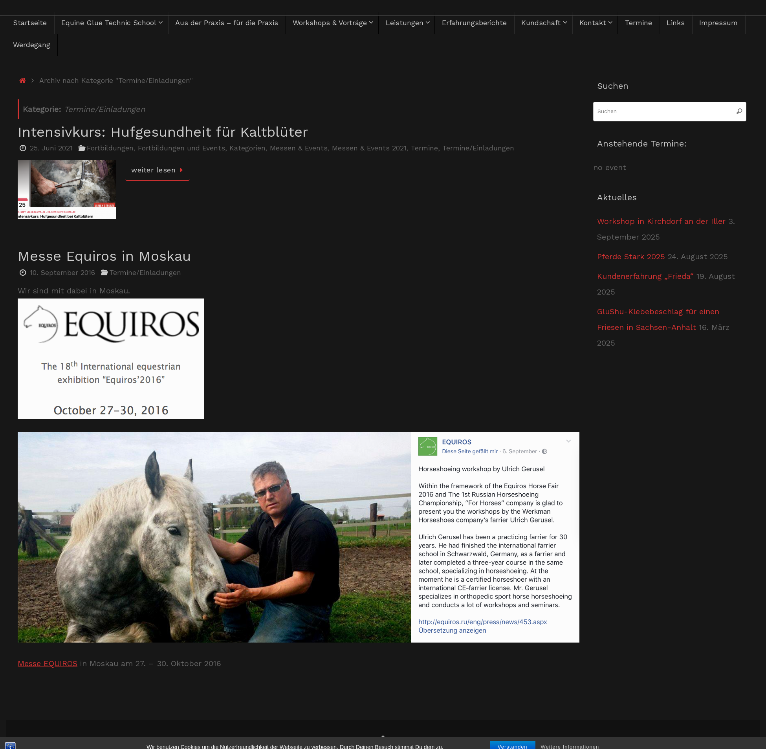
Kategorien (247, 148)
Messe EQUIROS (47, 663)
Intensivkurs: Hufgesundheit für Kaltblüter (163, 132)
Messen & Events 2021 (369, 148)
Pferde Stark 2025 (631, 256)
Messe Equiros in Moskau (104, 256)
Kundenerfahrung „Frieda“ (645, 276)
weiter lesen (159, 170)
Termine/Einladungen (478, 148)
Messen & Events (299, 148)
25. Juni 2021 (51, 148)
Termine (424, 148)
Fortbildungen (110, 148)
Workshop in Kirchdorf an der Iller (661, 221)
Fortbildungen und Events (181, 148)
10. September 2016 (62, 272)
